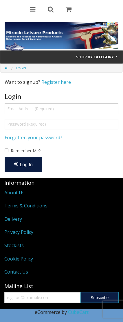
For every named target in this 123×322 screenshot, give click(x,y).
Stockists (14, 245)
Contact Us (16, 272)
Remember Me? (26, 150)
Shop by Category (97, 56)
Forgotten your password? (33, 137)
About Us (14, 192)
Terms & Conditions (25, 205)
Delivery (13, 219)
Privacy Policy (18, 232)
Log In (23, 164)
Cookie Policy (18, 259)
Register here (56, 82)
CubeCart (78, 312)
